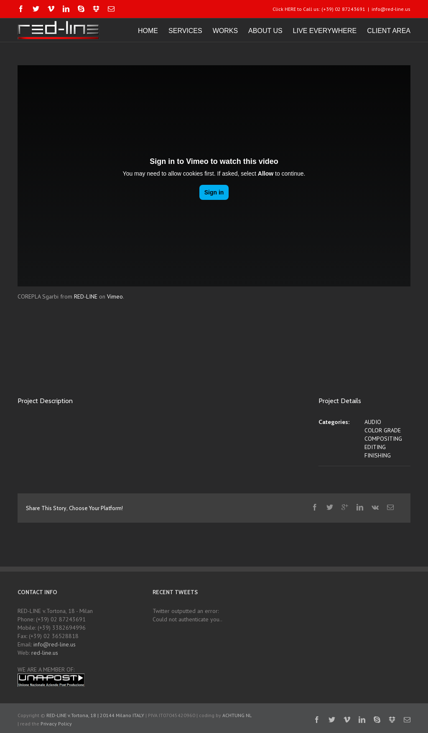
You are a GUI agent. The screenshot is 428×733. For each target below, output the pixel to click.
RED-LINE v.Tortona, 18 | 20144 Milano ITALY (95, 715)
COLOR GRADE (382, 430)
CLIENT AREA (388, 30)
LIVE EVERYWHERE (325, 30)
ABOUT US (265, 30)
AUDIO (372, 422)
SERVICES (185, 30)
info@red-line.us (391, 9)
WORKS (225, 30)
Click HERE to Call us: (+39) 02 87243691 (319, 9)
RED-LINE (85, 296)
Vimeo (115, 296)
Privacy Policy (56, 723)
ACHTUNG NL (236, 715)
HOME (148, 30)
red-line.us (44, 652)
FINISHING (377, 455)
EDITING (375, 447)
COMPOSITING (383, 438)
